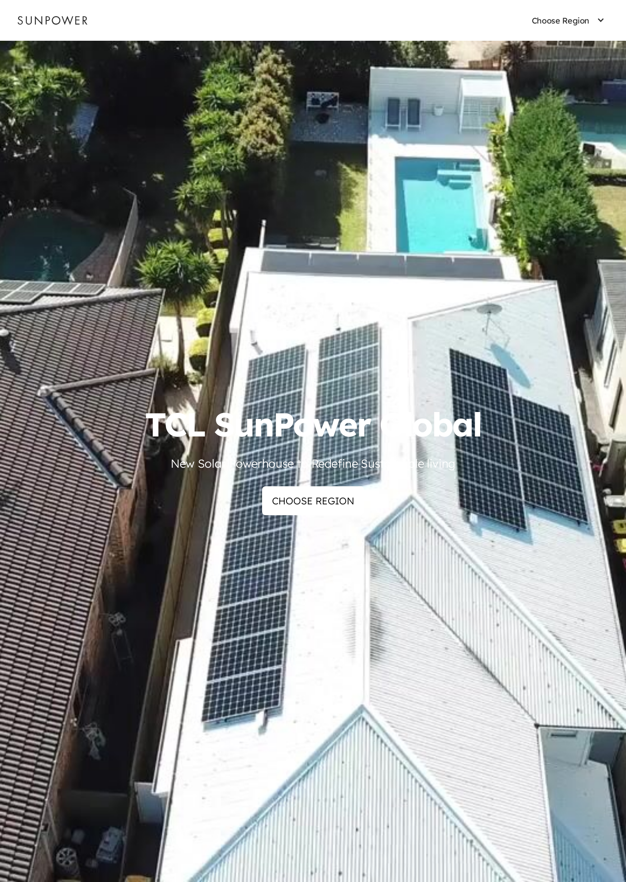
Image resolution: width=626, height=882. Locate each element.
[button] (560, 20)
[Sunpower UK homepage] (52, 20)
